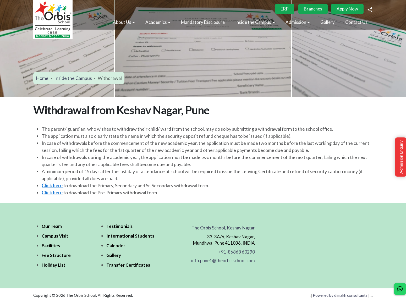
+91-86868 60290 (236, 252)
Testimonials (119, 226)
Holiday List (53, 265)
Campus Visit (55, 236)
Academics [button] (156, 22)
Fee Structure (56, 255)
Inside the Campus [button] (253, 22)
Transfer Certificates (128, 265)
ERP (285, 9)
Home (42, 78)
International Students (130, 236)
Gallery (327, 22)
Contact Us (356, 22)
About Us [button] (122, 22)
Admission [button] (296, 22)
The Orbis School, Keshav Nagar (223, 227)
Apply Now (347, 9)
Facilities (51, 245)
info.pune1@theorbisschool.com (223, 260)
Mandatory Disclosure (203, 22)
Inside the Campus (73, 78)
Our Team (52, 226)
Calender (115, 245)
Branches (313, 9)
